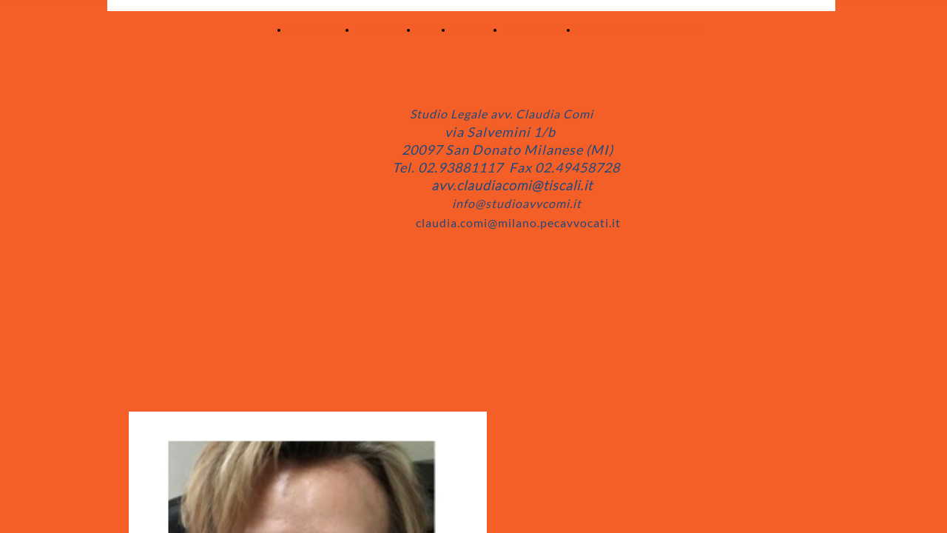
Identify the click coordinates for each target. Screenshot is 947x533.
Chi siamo (382, 30)
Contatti (473, 30)
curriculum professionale (641, 30)
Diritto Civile (536, 30)
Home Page (317, 30)
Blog (430, 30)
